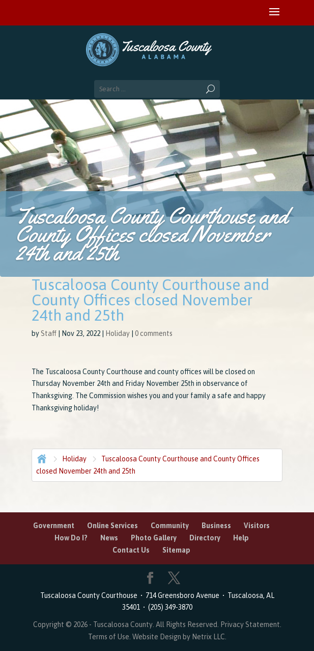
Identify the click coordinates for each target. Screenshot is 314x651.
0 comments (154, 333)
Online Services (112, 526)
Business (216, 526)
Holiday (117, 333)
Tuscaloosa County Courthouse (90, 595)
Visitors (257, 526)
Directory (204, 538)
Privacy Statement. (250, 624)
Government (53, 526)
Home (40, 457)
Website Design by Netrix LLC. (179, 637)
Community (170, 526)
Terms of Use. (110, 637)
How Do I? (71, 538)
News (109, 538)
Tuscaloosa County (123, 624)
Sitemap (176, 550)
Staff (48, 333)
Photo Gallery (154, 538)
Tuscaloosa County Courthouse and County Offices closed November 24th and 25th (148, 465)
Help (241, 538)
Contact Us (131, 550)
